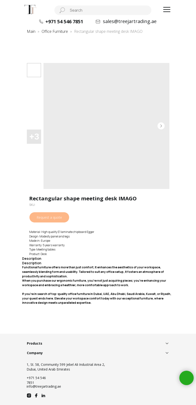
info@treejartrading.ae (44, 386)
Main (31, 31)
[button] (167, 9)
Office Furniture (55, 31)
